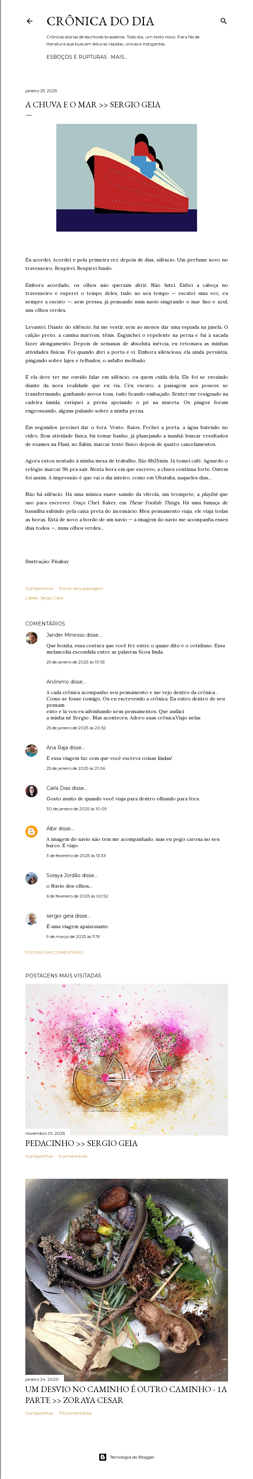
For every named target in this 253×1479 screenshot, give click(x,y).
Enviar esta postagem (81, 588)
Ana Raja (57, 747)
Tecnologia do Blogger (126, 1457)
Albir (51, 828)
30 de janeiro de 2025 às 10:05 (76, 808)
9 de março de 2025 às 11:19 (73, 936)
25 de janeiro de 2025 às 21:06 (75, 768)
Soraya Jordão (63, 875)
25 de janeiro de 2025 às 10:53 (75, 662)
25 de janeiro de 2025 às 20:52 (76, 727)
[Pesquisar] (224, 19)
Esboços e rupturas (76, 57)
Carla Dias (58, 788)
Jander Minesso (65, 635)
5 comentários (73, 1156)
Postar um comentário (54, 952)
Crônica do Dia (100, 21)
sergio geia (60, 916)
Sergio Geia (51, 597)
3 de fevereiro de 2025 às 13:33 (76, 855)
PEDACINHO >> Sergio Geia (81, 1143)
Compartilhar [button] (39, 588)
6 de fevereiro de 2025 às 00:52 (77, 896)
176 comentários (75, 1413)
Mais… (119, 57)
